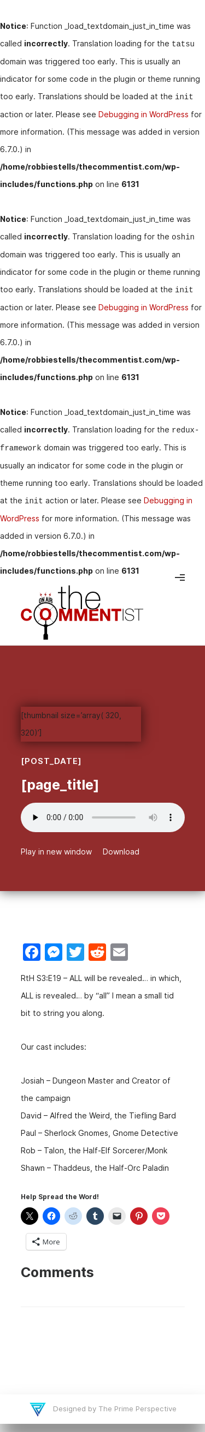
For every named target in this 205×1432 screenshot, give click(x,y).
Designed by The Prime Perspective (114, 1408)
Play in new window (56, 851)
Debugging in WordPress (143, 114)
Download (121, 851)
